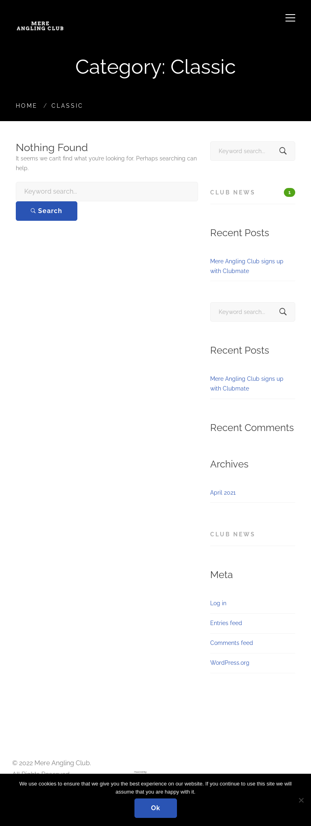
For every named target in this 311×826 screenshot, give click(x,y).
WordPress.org (229, 663)
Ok (155, 808)
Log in (218, 603)
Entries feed (226, 623)
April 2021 (223, 492)
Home (27, 105)
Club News (252, 192)
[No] (301, 800)
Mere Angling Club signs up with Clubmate (246, 266)
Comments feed (231, 643)
